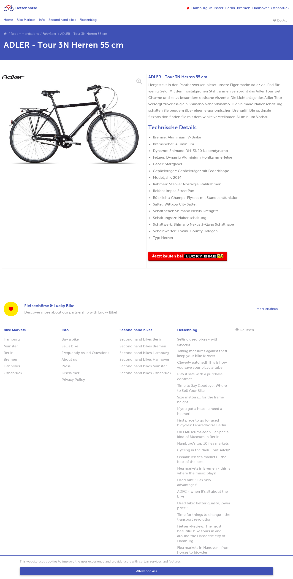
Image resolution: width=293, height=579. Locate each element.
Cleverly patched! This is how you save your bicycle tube (202, 364)
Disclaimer (70, 373)
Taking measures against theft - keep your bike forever (203, 353)
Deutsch (281, 20)
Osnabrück (280, 8)
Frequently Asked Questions (85, 353)
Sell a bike (70, 346)
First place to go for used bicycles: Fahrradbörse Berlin (201, 422)
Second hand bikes (62, 20)
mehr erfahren (267, 309)
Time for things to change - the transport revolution (203, 517)
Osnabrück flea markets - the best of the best (201, 459)
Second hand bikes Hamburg (144, 353)
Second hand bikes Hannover (144, 359)
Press (66, 366)
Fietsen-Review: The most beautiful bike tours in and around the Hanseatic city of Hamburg (201, 533)
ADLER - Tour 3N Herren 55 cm (83, 33)
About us (69, 359)
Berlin (230, 8)
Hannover (260, 8)
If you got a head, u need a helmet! (199, 411)
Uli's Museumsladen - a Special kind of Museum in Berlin (203, 434)
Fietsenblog (88, 20)
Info (42, 20)
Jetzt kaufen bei (189, 257)
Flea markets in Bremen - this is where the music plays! (203, 470)
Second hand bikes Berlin (141, 339)
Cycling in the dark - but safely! (203, 450)
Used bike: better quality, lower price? (203, 505)
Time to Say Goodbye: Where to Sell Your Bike (202, 388)
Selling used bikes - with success (197, 341)
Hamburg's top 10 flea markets (203, 443)
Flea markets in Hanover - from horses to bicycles (203, 550)
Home (8, 20)
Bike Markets (26, 20)
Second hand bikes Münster (143, 366)
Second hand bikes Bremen (142, 346)
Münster (216, 8)
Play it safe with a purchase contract (200, 376)
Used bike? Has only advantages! (194, 482)
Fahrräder (49, 33)
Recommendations (25, 33)
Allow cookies (146, 571)
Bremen (243, 8)
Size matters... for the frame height (200, 399)
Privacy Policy (73, 379)
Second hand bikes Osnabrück (145, 373)
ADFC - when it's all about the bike (202, 494)
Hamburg (199, 8)
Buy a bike (70, 339)
